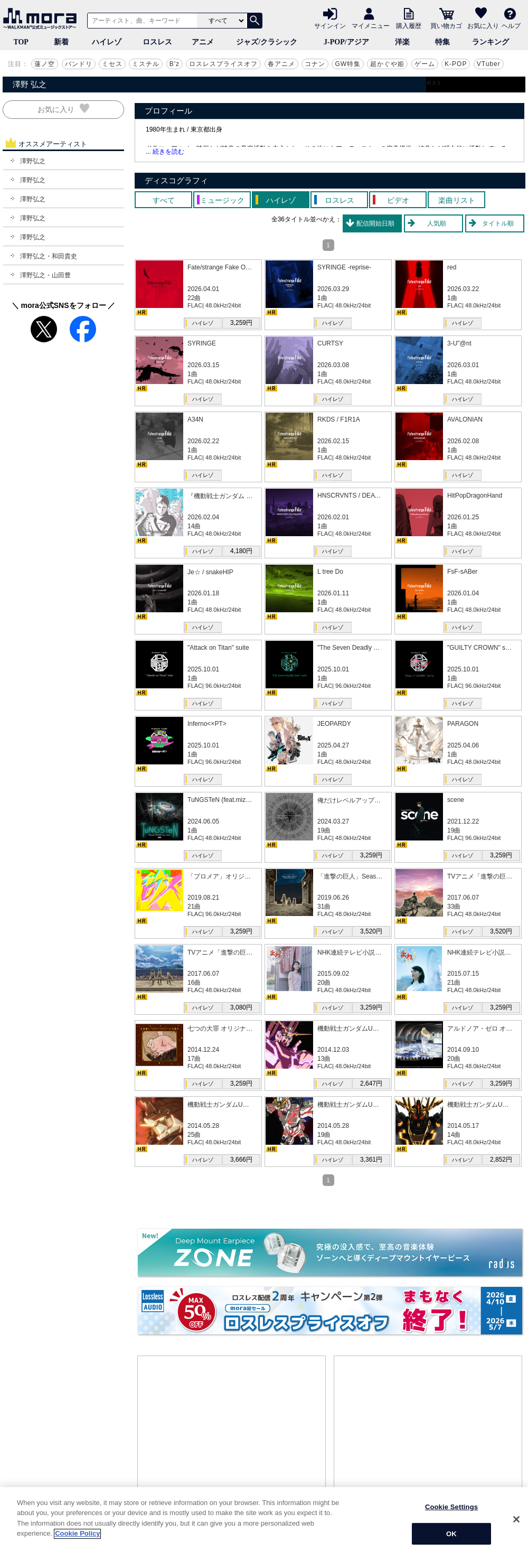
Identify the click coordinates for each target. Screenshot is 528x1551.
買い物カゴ (446, 25)
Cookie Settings (451, 1528)
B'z (174, 64)
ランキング (490, 42)
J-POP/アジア (346, 42)
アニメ (203, 42)
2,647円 (371, 1083)
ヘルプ (511, 25)
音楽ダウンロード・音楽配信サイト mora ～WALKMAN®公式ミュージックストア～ (42, 18)
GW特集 (348, 64)
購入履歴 (408, 25)
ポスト (434, 83)
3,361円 (371, 1159)
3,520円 (371, 931)
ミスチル (145, 64)
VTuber (489, 64)
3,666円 (241, 1159)
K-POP (456, 64)
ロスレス (157, 42)
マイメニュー (371, 25)
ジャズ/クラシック (266, 42)
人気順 (436, 223)
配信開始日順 (375, 223)
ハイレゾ (106, 42)
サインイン (330, 25)
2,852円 (501, 1159)
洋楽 (402, 42)
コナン (315, 64)
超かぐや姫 (387, 64)
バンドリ (78, 64)
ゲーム (424, 64)
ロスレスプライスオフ (223, 64)
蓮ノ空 (44, 64)
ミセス (112, 64)
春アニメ (281, 64)
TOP (21, 42)
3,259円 (241, 322)
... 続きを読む (165, 151)
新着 (61, 42)
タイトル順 (498, 223)
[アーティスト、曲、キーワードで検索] (140, 20)
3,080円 (241, 1007)
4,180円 (241, 551)
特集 (442, 42)
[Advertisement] (231, 1435)
